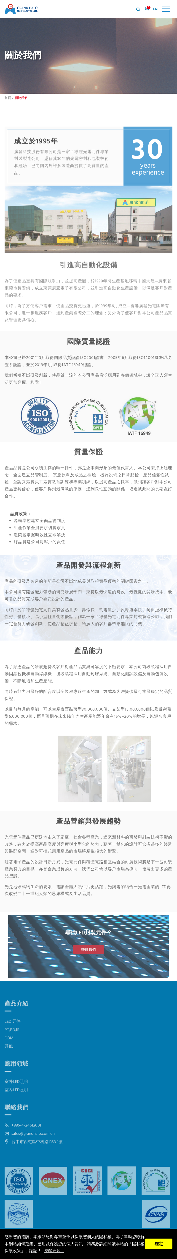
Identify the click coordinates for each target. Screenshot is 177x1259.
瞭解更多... (54, 1250)
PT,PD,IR (12, 1045)
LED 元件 (13, 1036)
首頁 (8, 98)
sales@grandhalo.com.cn (33, 1148)
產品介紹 (16, 1019)
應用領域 (16, 1079)
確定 (159, 1244)
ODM (9, 1053)
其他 (9, 1061)
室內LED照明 (16, 1104)
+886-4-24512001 (26, 1140)
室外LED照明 (16, 1096)
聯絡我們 (88, 949)
